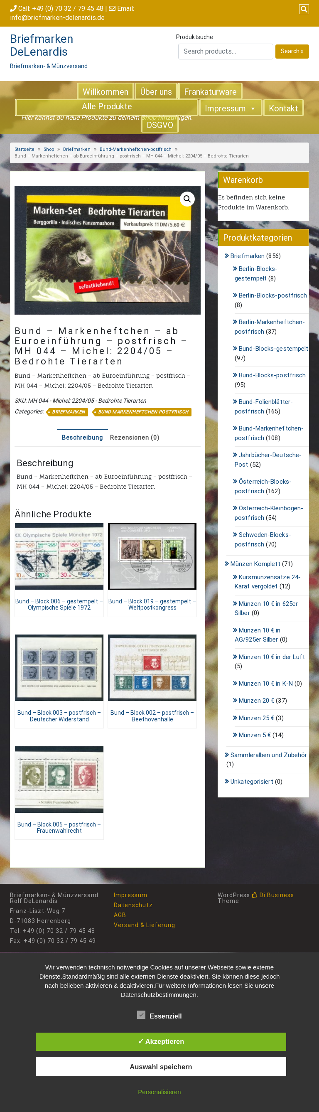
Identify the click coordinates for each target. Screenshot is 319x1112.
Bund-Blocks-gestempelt (273, 348)
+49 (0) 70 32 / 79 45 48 (67, 8)
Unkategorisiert (252, 781)
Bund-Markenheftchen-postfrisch (136, 149)
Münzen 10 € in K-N (266, 683)
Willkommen (105, 92)
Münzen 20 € (256, 700)
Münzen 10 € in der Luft (272, 657)
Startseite (24, 149)
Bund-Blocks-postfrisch (272, 375)
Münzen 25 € (256, 718)
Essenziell (159, 1015)
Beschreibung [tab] (82, 437)
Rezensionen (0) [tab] (135, 437)
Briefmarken (77, 149)
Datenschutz (133, 905)
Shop (49, 149)
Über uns (156, 92)
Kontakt (283, 108)
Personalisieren (159, 1091)
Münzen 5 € (255, 735)
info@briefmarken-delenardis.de (57, 18)
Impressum (231, 108)
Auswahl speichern (161, 1066)
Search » (292, 51)
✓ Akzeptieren (161, 1041)
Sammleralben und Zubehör (269, 755)
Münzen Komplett (255, 564)
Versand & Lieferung (144, 925)
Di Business (273, 895)
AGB (120, 915)
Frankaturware (210, 92)
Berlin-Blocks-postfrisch (273, 295)
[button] (187, 199)
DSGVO (160, 125)
